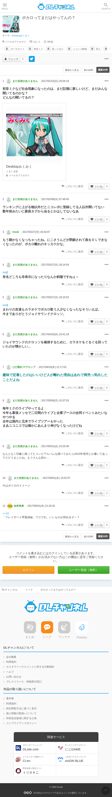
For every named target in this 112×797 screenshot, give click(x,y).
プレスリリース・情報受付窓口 (24, 681)
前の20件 (87, 70)
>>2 (5, 272)
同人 (98, 49)
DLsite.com (39, 747)
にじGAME (81, 747)
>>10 (6, 513)
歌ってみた (58, 49)
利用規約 (11, 661)
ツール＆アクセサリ (15, 41)
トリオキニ (39, 770)
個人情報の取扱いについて (21, 713)
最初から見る (69, 70)
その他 (106, 81)
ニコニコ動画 (80, 49)
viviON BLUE (81, 759)
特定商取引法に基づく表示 (21, 708)
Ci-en (39, 759)
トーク (29, 589)
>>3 (5, 305)
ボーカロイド (18, 49)
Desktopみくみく (21, 35)
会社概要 (11, 656)
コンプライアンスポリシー (21, 723)
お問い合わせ (13, 676)
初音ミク (38, 49)
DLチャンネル (56, 6)
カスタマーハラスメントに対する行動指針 (30, 666)
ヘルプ (10, 671)
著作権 (10, 698)
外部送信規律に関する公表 (21, 718)
